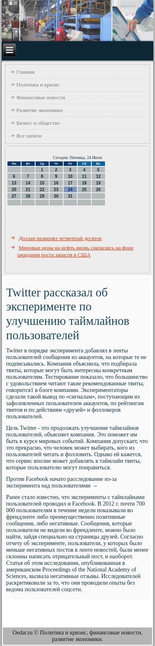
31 (70, 196)
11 (84, 176)
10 (70, 176)
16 (56, 183)
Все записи (29, 136)
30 (56, 196)
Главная (26, 72)
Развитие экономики (40, 110)
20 (14, 189)
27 (14, 196)
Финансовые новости (41, 97)
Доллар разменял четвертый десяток (60, 238)
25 (84, 189)
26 (98, 189)
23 (56, 189)
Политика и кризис (38, 85)
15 (42, 183)
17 (70, 183)
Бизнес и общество (38, 123)
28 (28, 196)
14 (28, 183)
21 (28, 189)
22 (42, 189)
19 (98, 183)
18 (84, 183)
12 (98, 176)
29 (42, 196)
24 (70, 189)
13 (14, 183)
